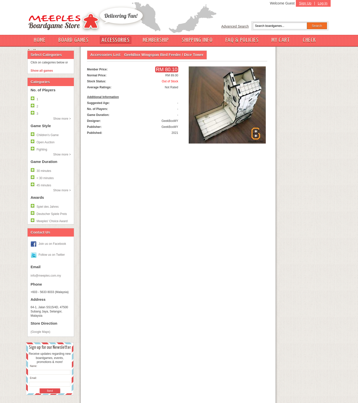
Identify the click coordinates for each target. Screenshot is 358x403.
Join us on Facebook (52, 243)
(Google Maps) (40, 332)
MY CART (280, 40)
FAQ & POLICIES (242, 40)
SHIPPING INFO (197, 40)
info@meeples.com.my (46, 275)
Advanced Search (235, 26)
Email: (33, 378)
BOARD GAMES (73, 40)
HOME (39, 40)
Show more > (62, 118)
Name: (33, 366)
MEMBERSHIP (156, 40)
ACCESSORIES (115, 40)
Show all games (42, 70)
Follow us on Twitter (52, 254)
